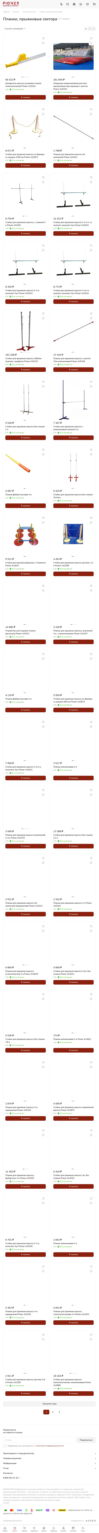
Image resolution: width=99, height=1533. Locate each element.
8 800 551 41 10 (10, 1478)
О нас (6, 1468)
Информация (9, 1463)
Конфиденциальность (12, 1520)
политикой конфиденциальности (50, 1446)
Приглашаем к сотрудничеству (18, 1453)
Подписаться (86, 1440)
